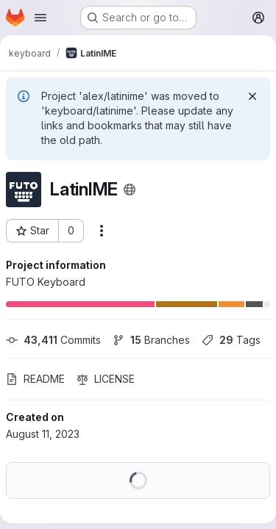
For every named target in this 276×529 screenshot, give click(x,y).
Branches (151, 340)
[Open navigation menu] (40, 17)
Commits (53, 340)
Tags (231, 340)
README (35, 379)
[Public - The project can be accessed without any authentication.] (129, 189)
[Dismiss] (252, 96)
